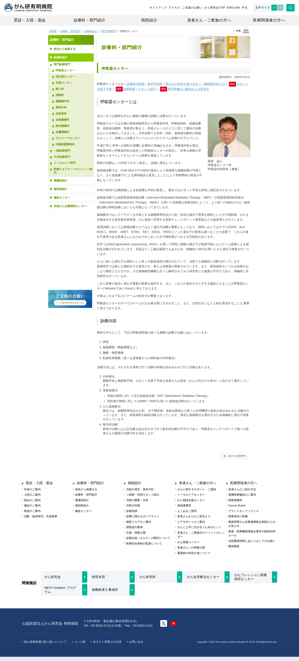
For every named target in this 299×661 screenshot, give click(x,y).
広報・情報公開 (136, 532)
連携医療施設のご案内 (242, 494)
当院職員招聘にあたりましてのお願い (251, 541)
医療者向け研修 (238, 516)
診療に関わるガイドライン (142, 516)
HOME (53, 31)
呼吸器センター (65, 70)
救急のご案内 (32, 511)
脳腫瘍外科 (62, 101)
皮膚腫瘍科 (62, 132)
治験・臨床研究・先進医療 (40, 516)
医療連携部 (235, 500)
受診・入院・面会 (30, 20)
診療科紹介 (90, 31)
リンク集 (80, 641)
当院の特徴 (133, 505)
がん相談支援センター (191, 500)
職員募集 (233, 546)
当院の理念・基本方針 (140, 489)
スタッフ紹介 (147, 89)
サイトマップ (158, 7)
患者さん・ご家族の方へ (209, 20)
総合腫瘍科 (62, 125)
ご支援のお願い (192, 7)
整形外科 (61, 107)
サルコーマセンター (68, 138)
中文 (245, 7)
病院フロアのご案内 (70, 280)
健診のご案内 (32, 505)
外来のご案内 (32, 489)
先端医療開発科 (65, 144)
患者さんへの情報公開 (191, 547)
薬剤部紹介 (60, 189)
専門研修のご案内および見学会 (188, 89)
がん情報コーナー (188, 542)
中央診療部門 (62, 156)
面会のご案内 (32, 500)
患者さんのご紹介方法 (242, 489)
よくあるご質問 (187, 511)
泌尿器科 (61, 113)
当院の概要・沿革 (137, 500)
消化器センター (65, 76)
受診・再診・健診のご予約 (69, 224)
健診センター (62, 197)
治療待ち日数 (70, 244)
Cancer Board (236, 505)
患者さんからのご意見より (193, 516)
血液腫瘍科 (62, 119)
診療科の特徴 (135, 84)
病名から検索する (65, 49)
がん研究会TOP (214, 7)
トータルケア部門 (65, 163)
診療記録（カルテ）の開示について (148, 538)
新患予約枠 (154, 84)
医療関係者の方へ (269, 20)
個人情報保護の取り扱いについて (45, 641)
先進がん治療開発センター (70, 206)
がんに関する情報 (70, 263)
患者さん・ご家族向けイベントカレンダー (200, 534)
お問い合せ (136, 641)
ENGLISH (233, 7)
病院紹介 (149, 20)
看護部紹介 (60, 180)
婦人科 (60, 88)
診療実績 (129, 89)
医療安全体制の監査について (144, 543)
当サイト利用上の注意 (107, 641)
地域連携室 (184, 505)
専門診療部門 (62, 64)
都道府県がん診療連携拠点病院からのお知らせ (251, 524)
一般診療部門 (62, 150)
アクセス (174, 7)
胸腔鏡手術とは (214, 84)
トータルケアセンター (191, 494)
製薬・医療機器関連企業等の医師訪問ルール (251, 533)
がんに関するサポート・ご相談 (196, 489)
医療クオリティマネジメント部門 (73, 171)
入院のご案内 (32, 494)
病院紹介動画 (134, 527)
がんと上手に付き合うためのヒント (199, 527)
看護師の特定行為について (193, 553)
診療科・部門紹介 (90, 20)
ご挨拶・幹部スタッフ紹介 (142, 494)
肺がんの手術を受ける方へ (183, 84)
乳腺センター (64, 82)
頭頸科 (60, 95)
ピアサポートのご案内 (191, 521)
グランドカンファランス (243, 511)
